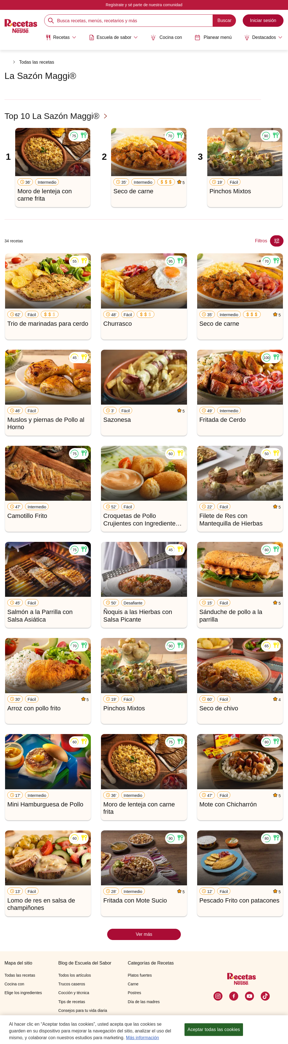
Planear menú (213, 37)
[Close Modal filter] (277, 241)
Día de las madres (144, 1001)
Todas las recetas (36, 62)
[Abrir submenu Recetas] (60, 37)
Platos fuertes (140, 975)
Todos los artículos (74, 975)
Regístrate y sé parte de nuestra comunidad (144, 5)
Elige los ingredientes (23, 992)
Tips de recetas (71, 1001)
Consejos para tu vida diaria (82, 1010)
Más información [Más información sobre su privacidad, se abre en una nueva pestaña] (142, 1038)
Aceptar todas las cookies (214, 1030)
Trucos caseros (71, 984)
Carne (133, 984)
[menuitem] (60, 39)
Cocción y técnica (73, 992)
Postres (134, 992)
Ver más (144, 934)
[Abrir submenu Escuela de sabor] (113, 37)
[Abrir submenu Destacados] (263, 37)
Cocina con (166, 37)
